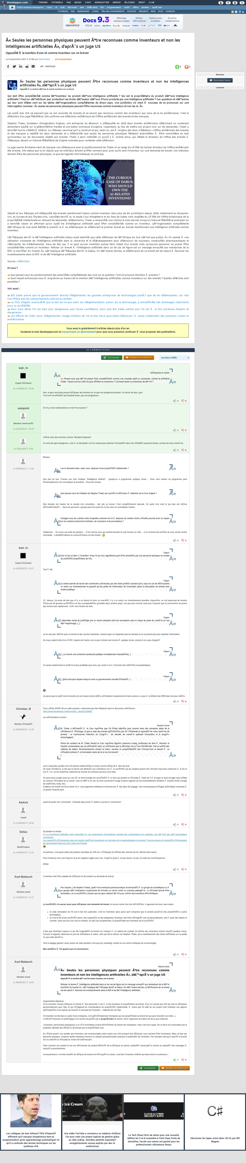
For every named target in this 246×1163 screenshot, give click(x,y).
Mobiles (145, 7)
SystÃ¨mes (157, 7)
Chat (88, 2)
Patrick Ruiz (44, 59)
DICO (160, 11)
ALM (62, 7)
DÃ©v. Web (92, 7)
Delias (23, 831)
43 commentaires (63, 59)
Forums (43, 2)
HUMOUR (170, 11)
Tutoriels (57, 2)
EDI (102, 7)
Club (151, 2)
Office (135, 7)
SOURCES (131, 11)
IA (56, 7)
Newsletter (101, 2)
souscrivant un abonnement (79, 332)
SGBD (127, 7)
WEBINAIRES (83, 11)
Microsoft (72, 7)
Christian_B (23, 708)
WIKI (153, 11)
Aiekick (23, 802)
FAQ (68, 2)
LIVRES (95, 11)
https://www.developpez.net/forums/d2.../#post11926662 (67, 711)
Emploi (116, 2)
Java (82, 7)
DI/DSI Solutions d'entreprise (30, 7)
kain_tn (23, 368)
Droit (141, 2)
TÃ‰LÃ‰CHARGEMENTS (112, 11)
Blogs (77, 2)
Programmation (114, 7)
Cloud (49, 7)
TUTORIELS (63, 11)
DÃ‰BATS (143, 11)
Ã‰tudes (129, 2)
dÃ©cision (23, 261)
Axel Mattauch (23, 876)
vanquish (23, 408)
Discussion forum (220, 80)
